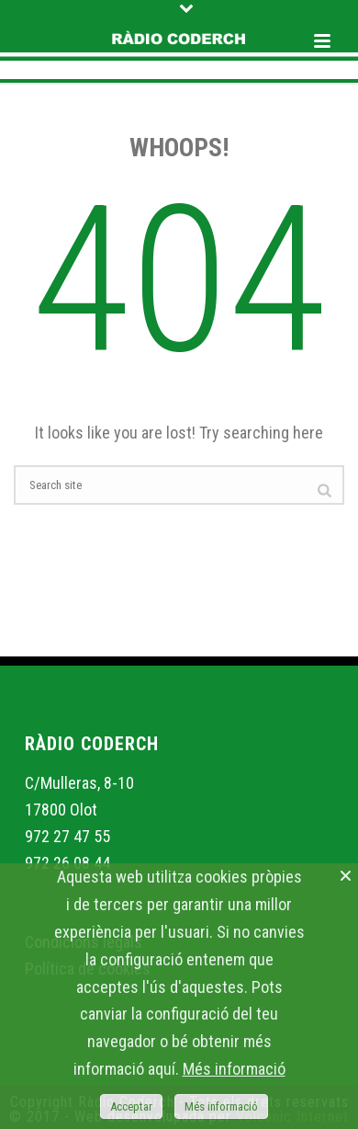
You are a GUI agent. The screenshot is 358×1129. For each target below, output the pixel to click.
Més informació (234, 1068)
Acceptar (131, 1106)
